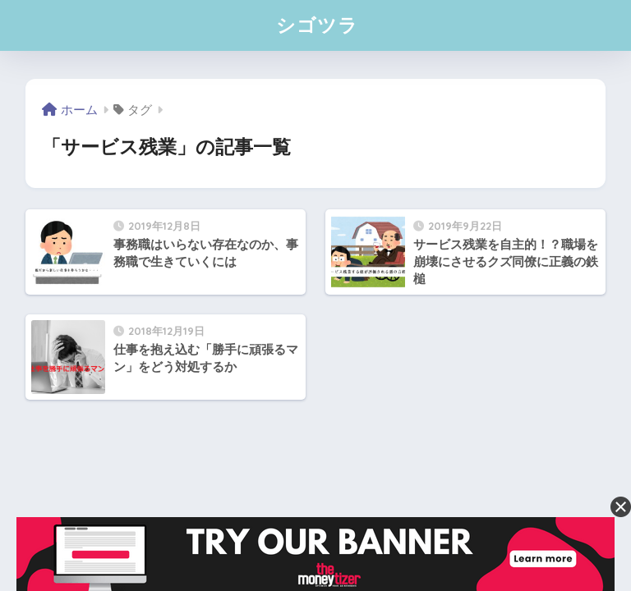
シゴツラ (317, 25)
